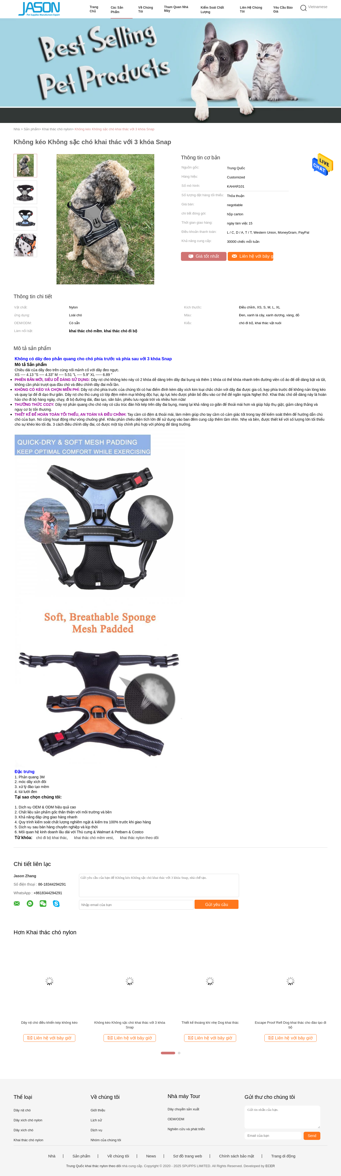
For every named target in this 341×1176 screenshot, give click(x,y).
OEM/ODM (176, 1119)
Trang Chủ (94, 9)
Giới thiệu (97, 1110)
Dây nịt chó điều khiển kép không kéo (49, 1023)
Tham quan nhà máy (176, 9)
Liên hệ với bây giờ (252, 256)
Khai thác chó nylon (28, 1140)
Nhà (51, 1156)
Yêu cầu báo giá (283, 9)
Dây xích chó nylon (28, 1120)
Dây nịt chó (22, 1110)
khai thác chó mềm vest (93, 838)
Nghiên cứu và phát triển (186, 1129)
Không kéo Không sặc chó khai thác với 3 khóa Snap (114, 129)
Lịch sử (96, 1120)
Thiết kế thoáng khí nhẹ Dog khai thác (209, 1023)
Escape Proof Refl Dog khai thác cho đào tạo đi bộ (290, 1025)
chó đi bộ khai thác (51, 838)
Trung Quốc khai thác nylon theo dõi (93, 1166)
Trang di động (283, 1156)
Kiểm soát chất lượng (212, 10)
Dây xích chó (23, 1130)
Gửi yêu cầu (216, 904)
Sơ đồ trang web (187, 1156)
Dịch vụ (96, 1130)
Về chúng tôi (145, 9)
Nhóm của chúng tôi (105, 1140)
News (151, 1156)
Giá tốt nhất (204, 256)
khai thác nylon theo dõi (139, 838)
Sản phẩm (81, 1156)
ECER (270, 1166)
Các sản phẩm (117, 10)
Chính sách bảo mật (236, 1156)
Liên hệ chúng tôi (251, 9)
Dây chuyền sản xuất (183, 1109)
